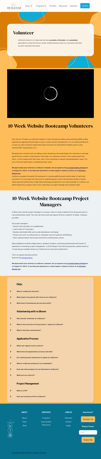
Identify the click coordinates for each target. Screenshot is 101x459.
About (27, 6)
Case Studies (46, 421)
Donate (85, 6)
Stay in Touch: (88, 426)
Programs (40, 6)
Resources (63, 6)
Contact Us (88, 419)
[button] (29, 6)
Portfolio (52, 6)
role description (27, 258)
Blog (24, 425)
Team (24, 421)
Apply (68, 425)
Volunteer (73, 6)
